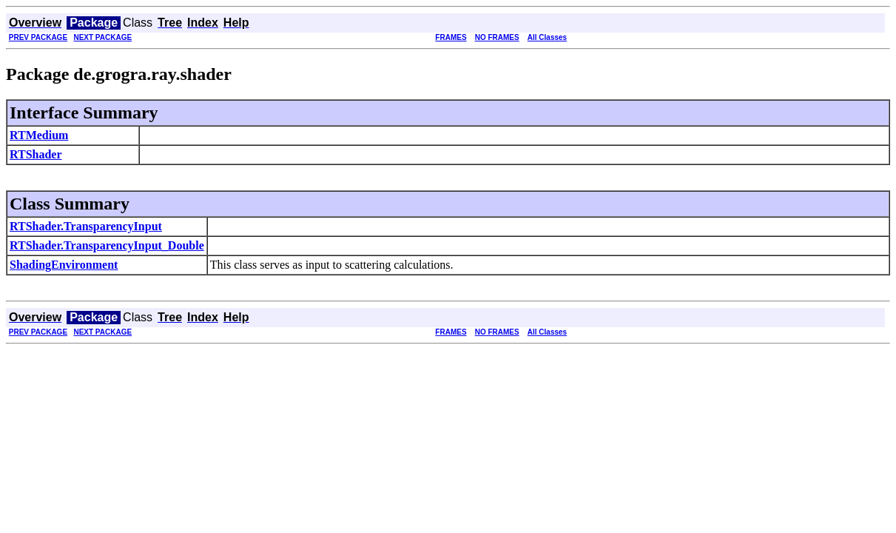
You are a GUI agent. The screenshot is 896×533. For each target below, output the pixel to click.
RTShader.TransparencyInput (86, 226)
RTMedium (39, 135)
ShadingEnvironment (64, 264)
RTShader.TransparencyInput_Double (107, 245)
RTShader (36, 154)
